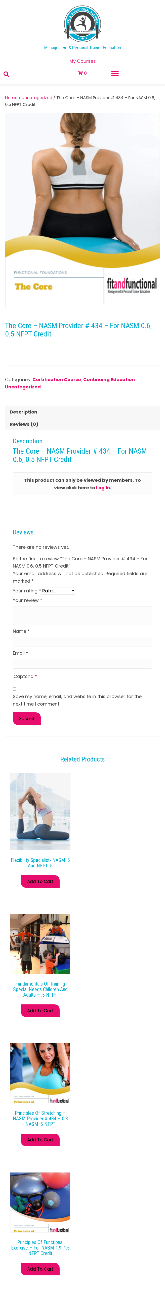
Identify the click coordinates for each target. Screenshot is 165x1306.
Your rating (27, 591)
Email (20, 653)
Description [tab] (23, 412)
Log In (103, 488)
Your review (27, 600)
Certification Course (56, 379)
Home (11, 98)
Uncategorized (37, 98)
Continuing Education (109, 379)
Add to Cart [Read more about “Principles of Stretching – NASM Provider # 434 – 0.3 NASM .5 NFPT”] (40, 1140)
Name (21, 631)
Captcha (25, 676)
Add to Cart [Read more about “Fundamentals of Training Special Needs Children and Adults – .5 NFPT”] (40, 1011)
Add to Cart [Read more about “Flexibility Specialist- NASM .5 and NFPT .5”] (40, 881)
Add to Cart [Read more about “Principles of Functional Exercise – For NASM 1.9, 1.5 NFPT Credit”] (40, 1269)
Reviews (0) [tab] (24, 424)
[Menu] (115, 74)
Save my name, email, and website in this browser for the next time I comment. (77, 700)
